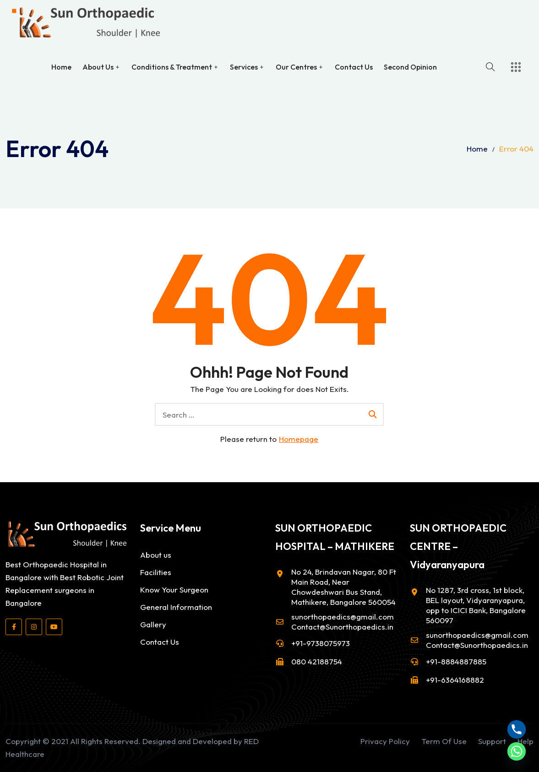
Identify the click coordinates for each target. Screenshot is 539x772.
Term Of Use (444, 741)
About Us (98, 66)
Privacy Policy (385, 741)
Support (492, 741)
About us (155, 555)
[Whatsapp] (516, 751)
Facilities (155, 572)
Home (61, 66)
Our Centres (296, 66)
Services (244, 66)
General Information (176, 607)
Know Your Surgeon (174, 589)
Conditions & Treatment (171, 66)
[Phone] (516, 729)
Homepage (298, 439)
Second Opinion (410, 66)
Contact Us (354, 66)
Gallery (153, 624)
